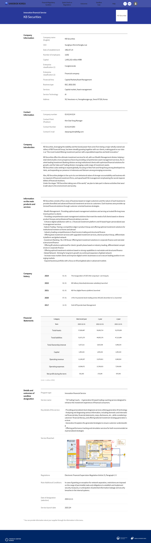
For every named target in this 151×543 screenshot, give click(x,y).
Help (113, 3)
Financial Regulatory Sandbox (48, 3)
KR (125, 4)
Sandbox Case (99, 3)
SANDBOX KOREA (17, 3)
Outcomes (84, 3)
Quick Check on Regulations (67, 3)
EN (129, 4)
